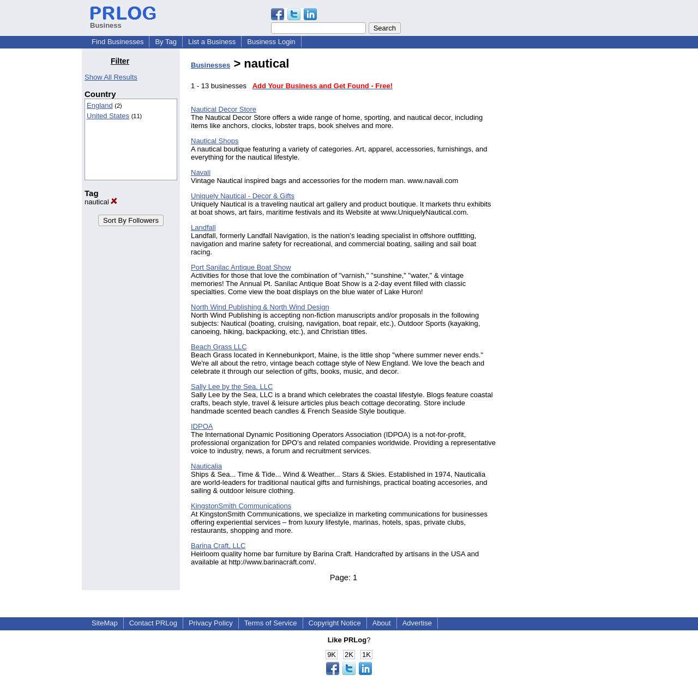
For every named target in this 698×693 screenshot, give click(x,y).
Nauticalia (206, 466)
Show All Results (111, 77)
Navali (200, 172)
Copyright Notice (335, 623)
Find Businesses (117, 42)
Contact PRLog (153, 623)
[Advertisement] (560, 220)
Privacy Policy (211, 623)
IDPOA (202, 426)
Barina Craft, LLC (218, 546)
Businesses (210, 65)
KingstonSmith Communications (241, 506)
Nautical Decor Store (223, 109)
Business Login (271, 42)
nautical (101, 202)
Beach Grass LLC (219, 347)
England (100, 105)
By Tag (166, 42)
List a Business (212, 42)
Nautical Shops (214, 141)
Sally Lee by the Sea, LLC (232, 386)
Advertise (417, 623)
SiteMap (105, 623)
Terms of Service (270, 623)
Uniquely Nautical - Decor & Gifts (242, 196)
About (381, 623)
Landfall (203, 227)
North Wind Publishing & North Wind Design (260, 307)
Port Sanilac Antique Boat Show (241, 267)
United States (108, 116)
